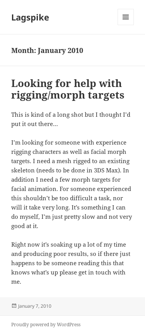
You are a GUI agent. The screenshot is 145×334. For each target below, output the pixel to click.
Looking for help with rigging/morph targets (68, 89)
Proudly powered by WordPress (45, 324)
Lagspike (30, 17)
